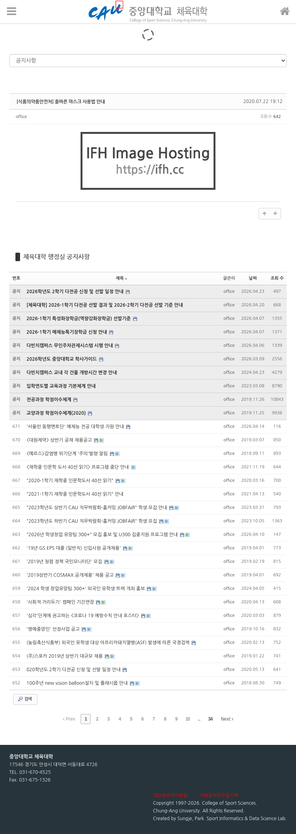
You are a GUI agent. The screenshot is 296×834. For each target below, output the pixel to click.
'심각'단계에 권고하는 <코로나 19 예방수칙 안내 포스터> (83, 615)
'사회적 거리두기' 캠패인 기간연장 (61, 602)
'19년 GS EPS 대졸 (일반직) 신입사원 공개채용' (74, 548)
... (199, 719)
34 (210, 719)
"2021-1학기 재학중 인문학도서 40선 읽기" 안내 (75, 494)
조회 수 (277, 278)
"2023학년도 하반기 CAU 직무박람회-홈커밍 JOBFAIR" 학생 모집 (92, 521)
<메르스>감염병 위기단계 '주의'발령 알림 (68, 453)
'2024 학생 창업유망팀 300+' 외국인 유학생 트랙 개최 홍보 (86, 588)
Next (227, 719)
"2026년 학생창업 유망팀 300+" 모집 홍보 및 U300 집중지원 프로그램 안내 (103, 534)
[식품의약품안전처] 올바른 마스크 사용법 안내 (61, 101)
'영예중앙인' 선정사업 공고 (54, 629)
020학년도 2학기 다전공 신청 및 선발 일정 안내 (74, 669)
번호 (16, 278)
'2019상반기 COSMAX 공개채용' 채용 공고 (71, 575)
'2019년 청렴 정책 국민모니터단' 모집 (65, 561)
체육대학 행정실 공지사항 (56, 256)
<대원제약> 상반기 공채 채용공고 (60, 440)
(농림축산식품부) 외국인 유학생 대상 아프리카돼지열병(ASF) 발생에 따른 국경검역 (109, 642)
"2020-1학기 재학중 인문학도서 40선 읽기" (71, 480)
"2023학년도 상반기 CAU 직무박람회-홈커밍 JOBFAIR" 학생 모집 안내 (97, 507)
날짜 (253, 278)
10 (187, 719)
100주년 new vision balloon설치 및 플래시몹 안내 (78, 683)
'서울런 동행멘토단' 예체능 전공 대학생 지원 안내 (76, 426)
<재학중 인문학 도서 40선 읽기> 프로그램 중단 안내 (78, 467)
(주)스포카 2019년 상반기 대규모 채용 (65, 656)
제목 (121, 278)
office (21, 117)
